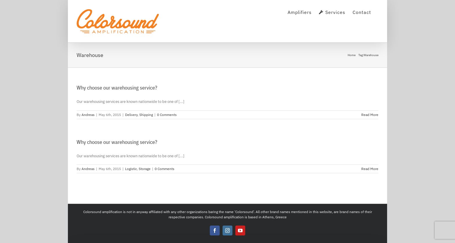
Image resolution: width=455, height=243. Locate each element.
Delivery (131, 114)
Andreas (88, 114)
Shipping (146, 114)
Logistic (131, 169)
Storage (145, 169)
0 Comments (167, 114)
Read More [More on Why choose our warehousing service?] (369, 114)
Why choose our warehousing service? (117, 87)
